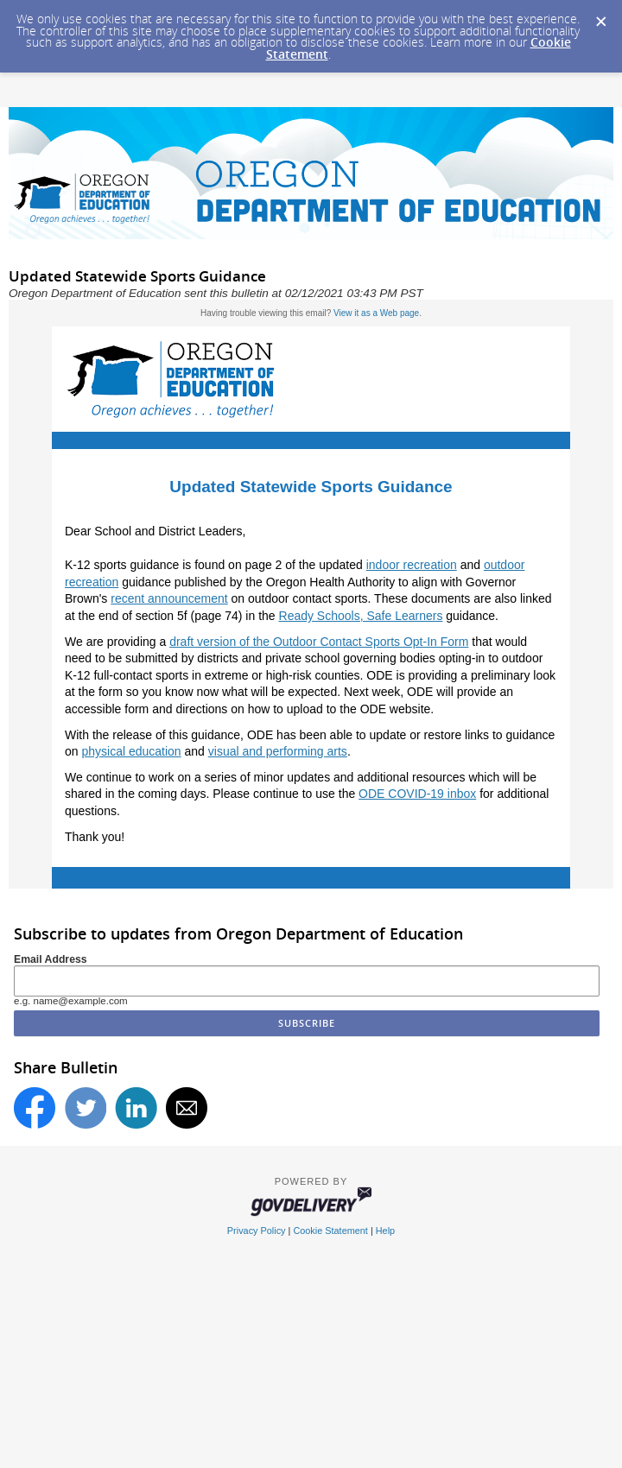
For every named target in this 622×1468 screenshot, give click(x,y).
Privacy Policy (256, 1230)
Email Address (50, 959)
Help (385, 1230)
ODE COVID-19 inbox (417, 793)
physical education (131, 751)
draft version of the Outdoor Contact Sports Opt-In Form (318, 642)
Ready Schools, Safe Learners (361, 616)
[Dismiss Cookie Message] (600, 16)
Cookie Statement (330, 1230)
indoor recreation (411, 565)
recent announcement (169, 598)
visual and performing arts (277, 751)
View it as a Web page (376, 313)
